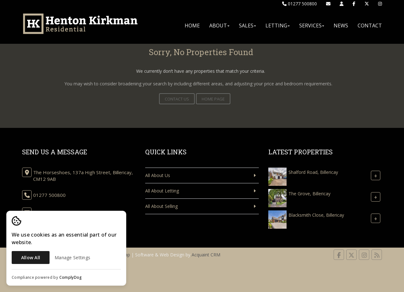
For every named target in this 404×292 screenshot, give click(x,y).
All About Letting (162, 191)
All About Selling (161, 206)
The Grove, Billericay (309, 194)
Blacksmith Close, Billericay (316, 215)
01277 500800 (299, 4)
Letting (277, 25)
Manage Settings (72, 258)
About (219, 25)
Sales (247, 25)
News (341, 25)
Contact (370, 25)
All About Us (157, 175)
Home (192, 25)
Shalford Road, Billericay (313, 172)
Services (311, 25)
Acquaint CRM (206, 255)
